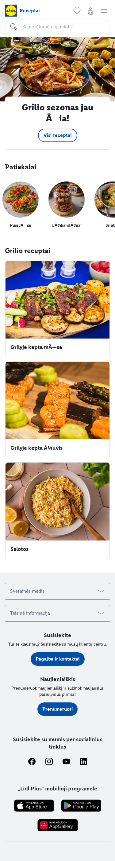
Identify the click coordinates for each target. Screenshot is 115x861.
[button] (77, 11)
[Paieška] (63, 27)
